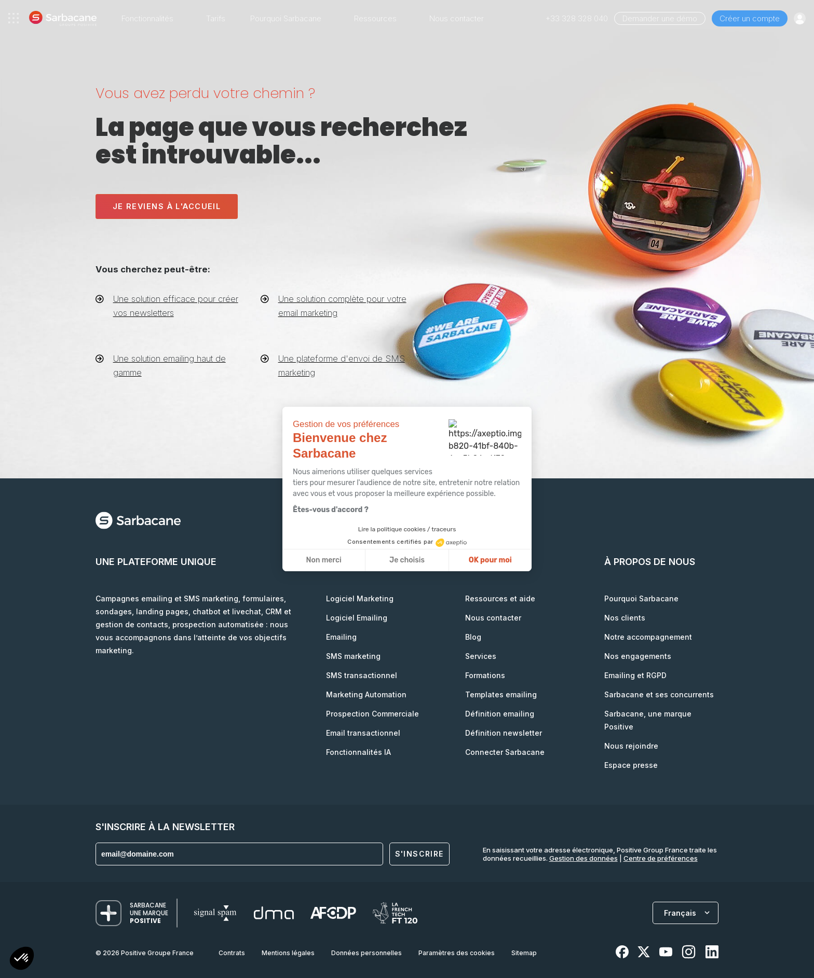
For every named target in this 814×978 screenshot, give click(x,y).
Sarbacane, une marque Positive (647, 720)
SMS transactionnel (361, 675)
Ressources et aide (500, 598)
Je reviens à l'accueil (167, 206)
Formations (485, 675)
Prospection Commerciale (372, 713)
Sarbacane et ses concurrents (659, 694)
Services (480, 656)
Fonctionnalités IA (358, 752)
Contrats (232, 953)
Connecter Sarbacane (505, 752)
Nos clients (624, 617)
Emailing (341, 636)
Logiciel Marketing (360, 598)
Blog (473, 636)
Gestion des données (583, 858)
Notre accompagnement (648, 636)
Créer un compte (750, 18)
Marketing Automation (366, 694)
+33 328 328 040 (577, 18)
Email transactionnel (363, 732)
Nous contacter (456, 18)
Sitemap (524, 953)
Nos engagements (637, 656)
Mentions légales (288, 953)
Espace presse (631, 765)
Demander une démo (659, 18)
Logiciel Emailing (356, 617)
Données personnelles (366, 953)
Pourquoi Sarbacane (641, 598)
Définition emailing (499, 713)
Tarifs (215, 18)
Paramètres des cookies (456, 953)
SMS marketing (353, 656)
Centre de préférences (660, 858)
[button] (21, 959)
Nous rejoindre (631, 745)
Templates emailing (501, 694)
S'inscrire (419, 853)
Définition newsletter (503, 732)
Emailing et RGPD (635, 675)
